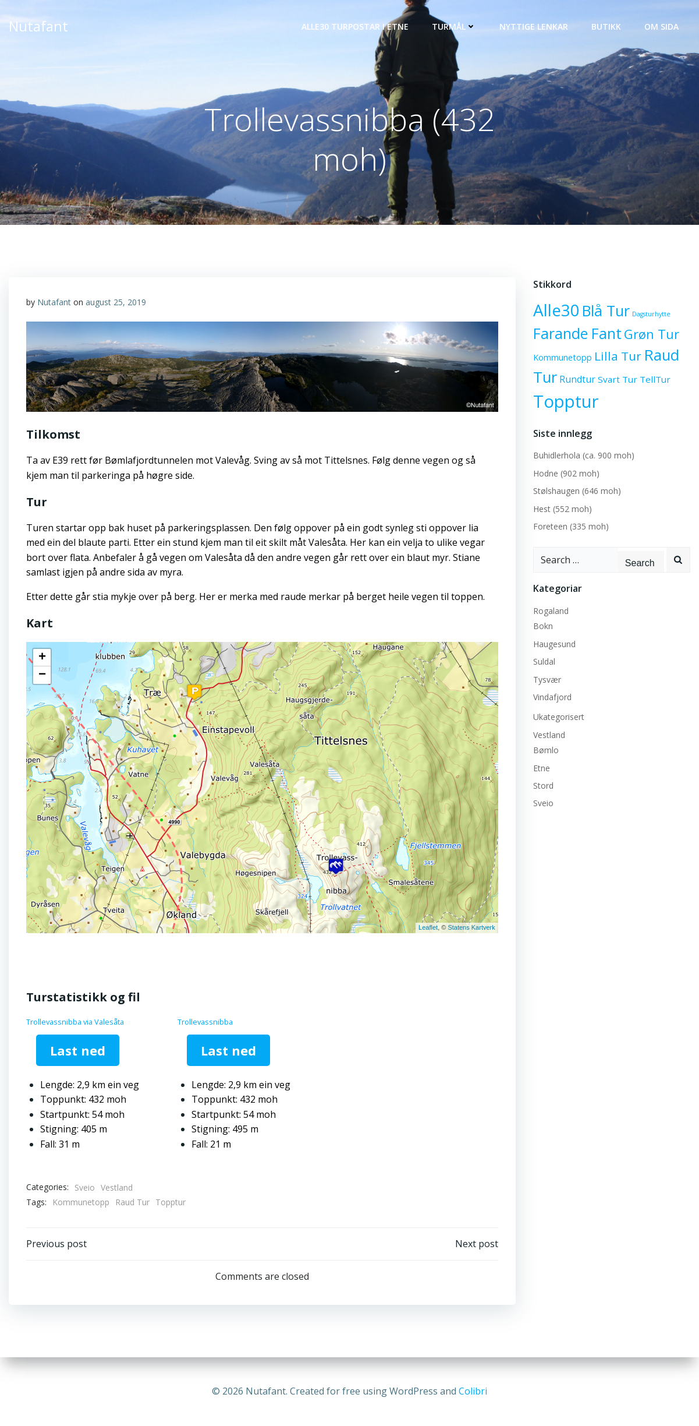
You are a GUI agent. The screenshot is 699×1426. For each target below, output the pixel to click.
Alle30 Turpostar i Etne (355, 26)
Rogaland (551, 610)
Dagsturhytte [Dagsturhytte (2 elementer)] (651, 314)
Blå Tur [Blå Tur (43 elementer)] (606, 310)
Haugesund (554, 644)
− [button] (42, 675)
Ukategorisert (558, 716)
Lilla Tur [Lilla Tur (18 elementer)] (617, 356)
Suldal (544, 661)
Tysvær (547, 679)
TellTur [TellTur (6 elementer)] (655, 379)
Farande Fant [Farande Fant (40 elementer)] (577, 333)
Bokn (543, 625)
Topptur (170, 1202)
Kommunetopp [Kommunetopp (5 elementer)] (562, 357)
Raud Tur (132, 1202)
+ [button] (42, 657)
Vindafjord (552, 697)
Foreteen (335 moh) (571, 526)
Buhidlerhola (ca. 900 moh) (583, 455)
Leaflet (428, 927)
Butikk (606, 26)
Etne (541, 768)
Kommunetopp (80, 1202)
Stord (543, 785)
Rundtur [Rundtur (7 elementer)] (577, 379)
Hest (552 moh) (562, 508)
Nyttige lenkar (533, 26)
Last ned (77, 1050)
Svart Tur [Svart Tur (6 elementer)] (617, 379)
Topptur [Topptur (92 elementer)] (566, 401)
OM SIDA (661, 26)
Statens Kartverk (471, 927)
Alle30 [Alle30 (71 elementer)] (556, 310)
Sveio (84, 1187)
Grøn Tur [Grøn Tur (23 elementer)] (651, 334)
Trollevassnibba (205, 1021)
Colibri (473, 1391)
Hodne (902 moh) (566, 473)
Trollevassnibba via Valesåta (75, 1021)
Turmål (454, 26)
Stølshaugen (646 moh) (577, 490)
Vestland (117, 1187)
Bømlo (546, 750)
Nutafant (54, 302)
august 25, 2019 (116, 302)
